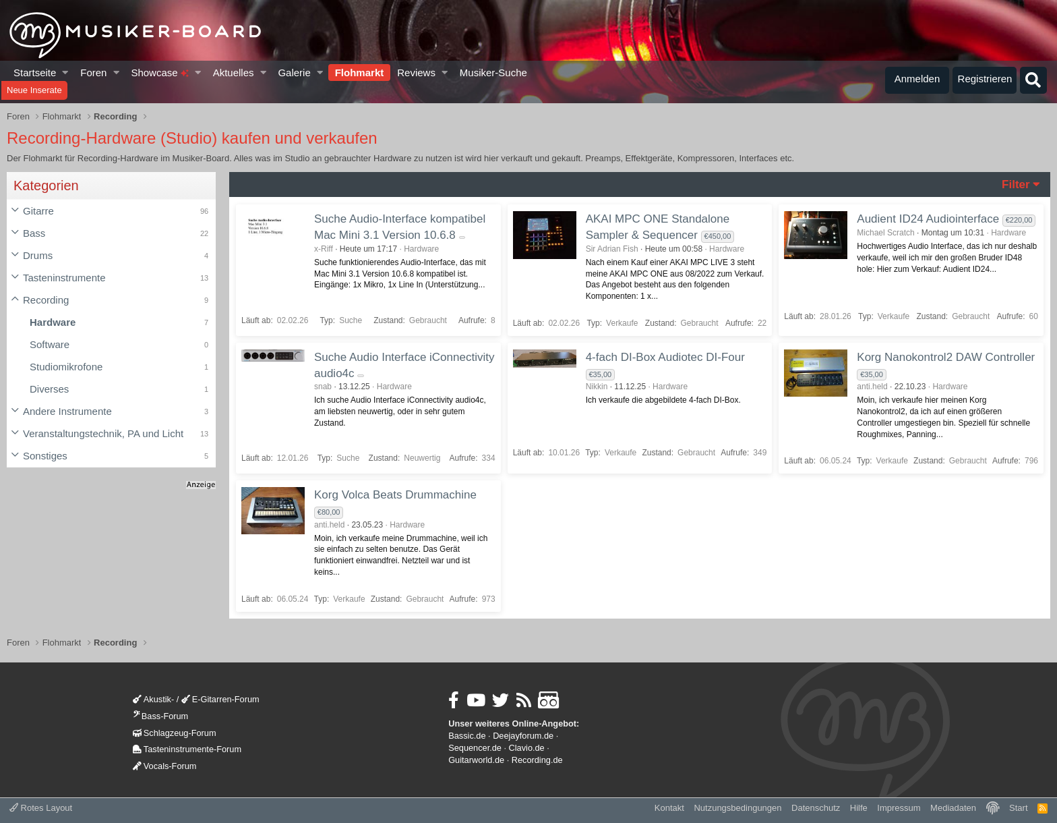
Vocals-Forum (165, 766)
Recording (46, 300)
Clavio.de (527, 748)
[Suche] (1033, 80)
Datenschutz (815, 808)
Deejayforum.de (523, 736)
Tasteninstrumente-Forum (187, 749)
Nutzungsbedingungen (737, 808)
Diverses (49, 389)
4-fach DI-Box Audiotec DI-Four (665, 357)
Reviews (416, 72)
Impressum (898, 808)
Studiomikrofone (66, 366)
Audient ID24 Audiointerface (928, 218)
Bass (34, 233)
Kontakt (669, 808)
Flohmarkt (359, 72)
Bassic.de (466, 736)
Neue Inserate (34, 90)
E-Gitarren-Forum (220, 699)
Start (1018, 808)
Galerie (294, 72)
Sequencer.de (475, 748)
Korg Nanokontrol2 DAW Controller (946, 357)
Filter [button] (1016, 184)
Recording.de (537, 760)
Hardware (53, 322)
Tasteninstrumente (64, 277)
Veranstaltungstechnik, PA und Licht (103, 433)
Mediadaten (953, 808)
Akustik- (153, 699)
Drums (38, 255)
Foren (93, 72)
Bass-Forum (160, 716)
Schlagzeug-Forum (174, 733)
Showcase (159, 72)
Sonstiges (45, 455)
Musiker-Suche (493, 72)
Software (49, 344)
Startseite (34, 72)
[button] (65, 72)
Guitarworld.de (476, 760)
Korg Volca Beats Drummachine (395, 494)
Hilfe (859, 808)
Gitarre (38, 211)
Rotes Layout (40, 808)
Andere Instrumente (67, 411)
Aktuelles (233, 72)
